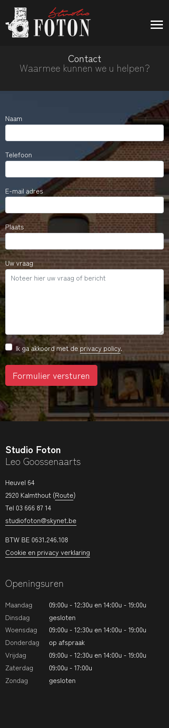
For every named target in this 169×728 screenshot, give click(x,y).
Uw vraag (19, 262)
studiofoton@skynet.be (40, 520)
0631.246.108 (49, 539)
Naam (13, 118)
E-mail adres (24, 190)
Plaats (14, 226)
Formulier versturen (51, 375)
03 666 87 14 (33, 507)
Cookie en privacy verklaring (47, 552)
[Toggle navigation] (153, 23)
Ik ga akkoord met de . (69, 348)
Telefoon (18, 154)
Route (64, 494)
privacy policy (100, 348)
